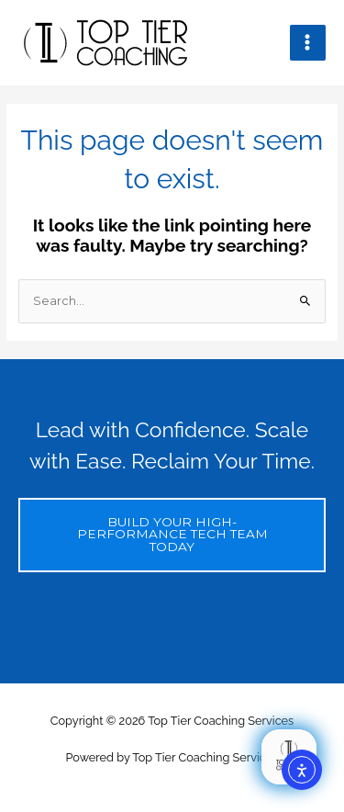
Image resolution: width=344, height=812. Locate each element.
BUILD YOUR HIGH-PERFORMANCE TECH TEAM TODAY (172, 534)
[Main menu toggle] (308, 43)
